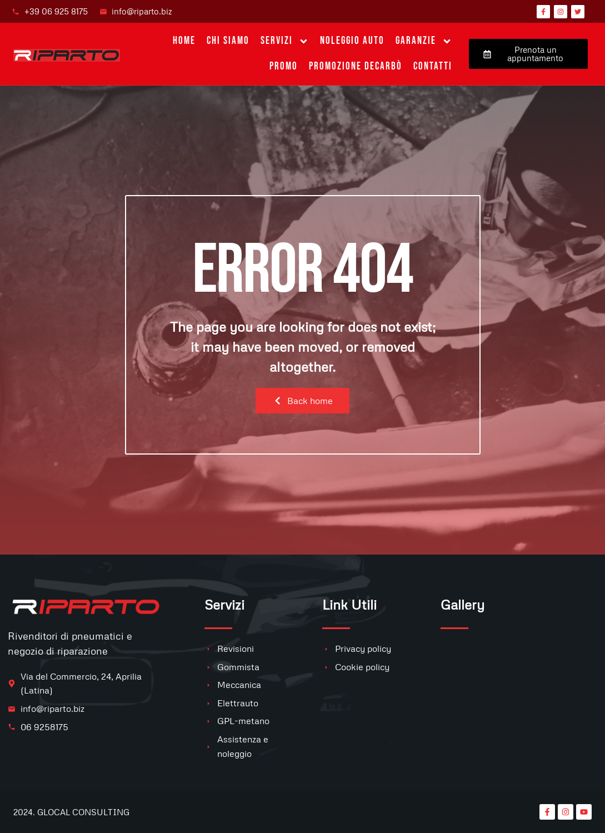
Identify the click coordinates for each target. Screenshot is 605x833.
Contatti (432, 66)
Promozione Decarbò (355, 66)
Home (184, 40)
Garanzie (424, 41)
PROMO (283, 66)
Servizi (285, 41)
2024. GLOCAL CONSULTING (71, 812)
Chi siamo (228, 40)
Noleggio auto (352, 40)
